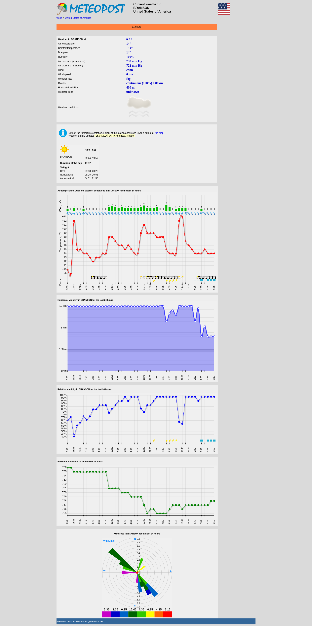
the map (159, 133)
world (59, 18)
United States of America (78, 18)
